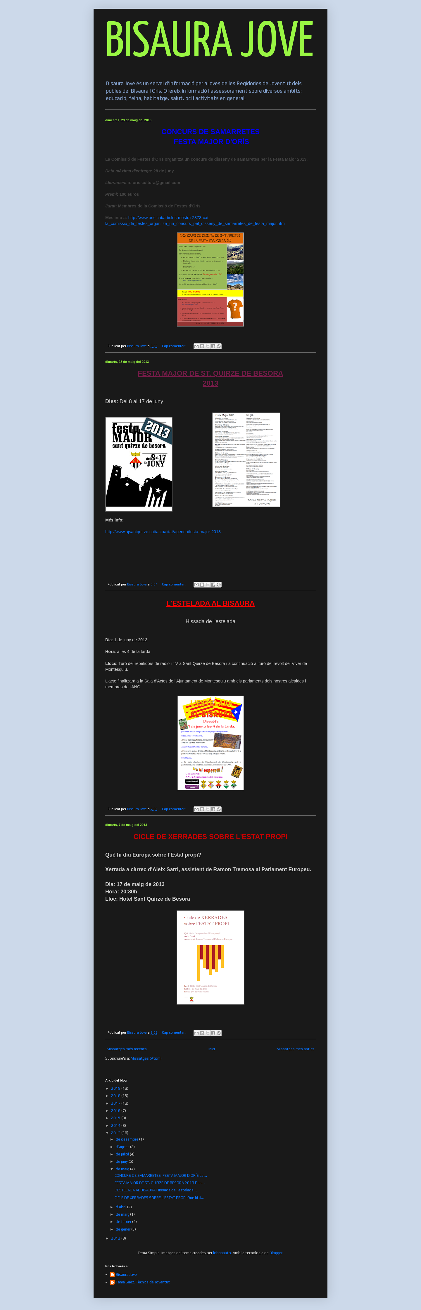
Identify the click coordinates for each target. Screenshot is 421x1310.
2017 (116, 1103)
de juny (122, 1161)
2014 (116, 1125)
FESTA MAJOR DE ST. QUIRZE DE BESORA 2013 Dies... (160, 1183)
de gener (123, 1229)
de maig (123, 1169)
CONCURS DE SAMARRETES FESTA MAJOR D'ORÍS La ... (161, 1175)
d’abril (121, 1207)
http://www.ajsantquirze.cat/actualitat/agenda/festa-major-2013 (163, 531)
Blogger (276, 1253)
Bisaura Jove (126, 1274)
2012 (116, 1238)
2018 (116, 1096)
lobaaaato (222, 1253)
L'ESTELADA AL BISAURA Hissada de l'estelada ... (156, 1190)
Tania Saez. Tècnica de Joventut (143, 1282)
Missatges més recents (127, 1049)
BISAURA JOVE (209, 43)
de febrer (124, 1221)
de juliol (123, 1154)
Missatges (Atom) (146, 1058)
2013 (116, 1133)
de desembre (127, 1139)
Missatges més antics (295, 1049)
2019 (116, 1088)
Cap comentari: (174, 346)
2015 (116, 1118)
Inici (211, 1049)
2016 (116, 1110)
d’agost (123, 1147)
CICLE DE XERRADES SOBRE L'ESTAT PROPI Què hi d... (159, 1197)
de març (123, 1214)
